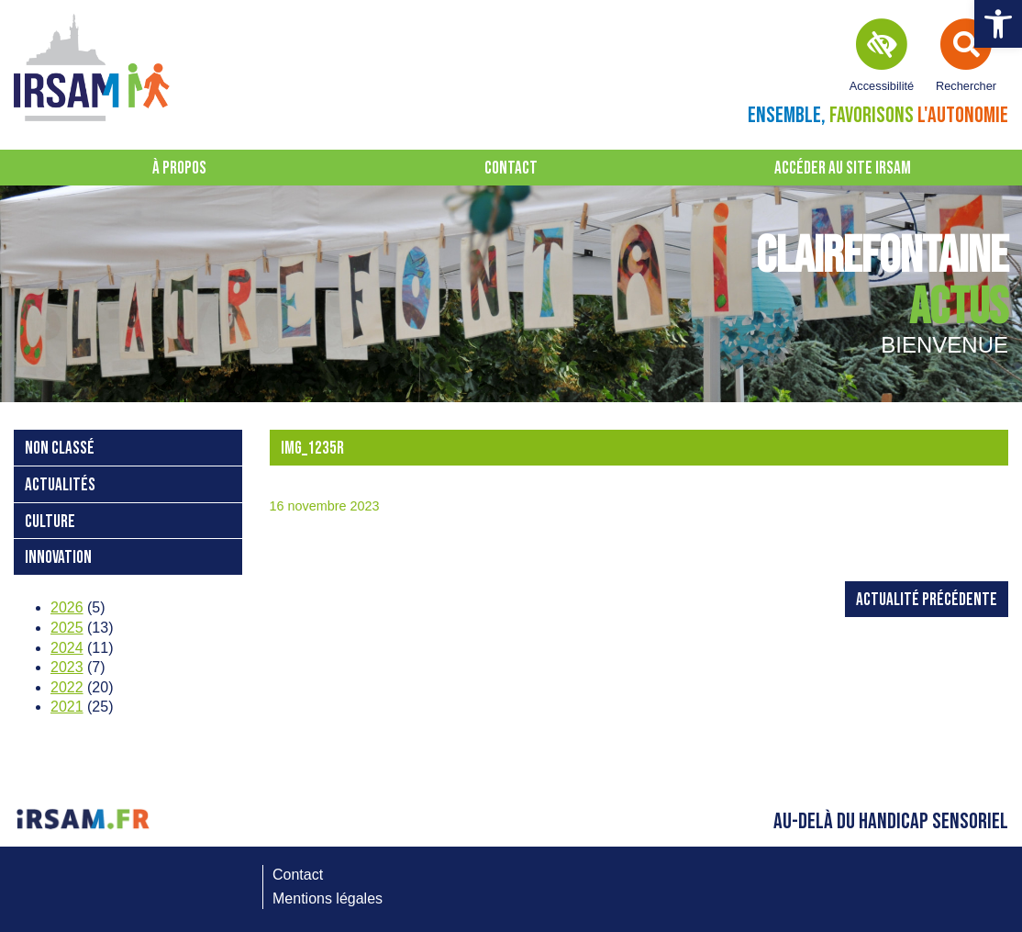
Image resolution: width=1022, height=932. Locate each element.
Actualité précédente (926, 600)
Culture (50, 522)
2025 (66, 627)
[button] (998, 24)
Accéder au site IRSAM (842, 168)
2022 (66, 687)
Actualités (60, 485)
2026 (66, 607)
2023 (66, 667)
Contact (511, 168)
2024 (66, 648)
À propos (179, 168)
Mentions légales (327, 898)
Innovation (58, 557)
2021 (66, 706)
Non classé (59, 448)
